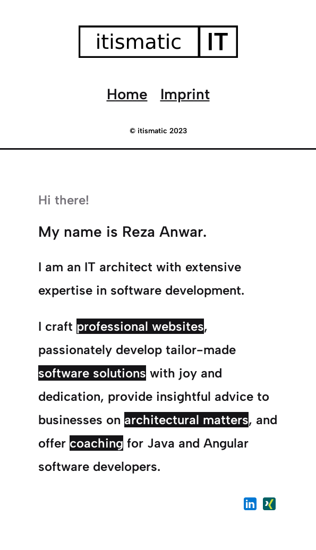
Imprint (185, 94)
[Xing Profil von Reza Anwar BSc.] (269, 505)
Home (127, 94)
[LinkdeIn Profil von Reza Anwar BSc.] (250, 505)
